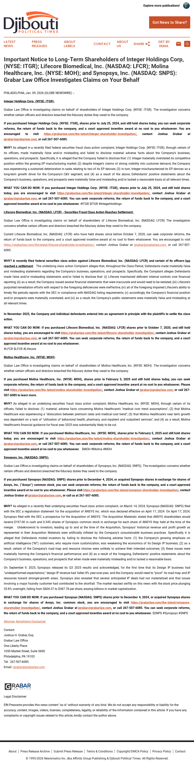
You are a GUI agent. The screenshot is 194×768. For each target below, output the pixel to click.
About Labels (70, 44)
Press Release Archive (35, 751)
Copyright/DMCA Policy (132, 751)
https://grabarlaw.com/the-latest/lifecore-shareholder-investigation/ (49, 245)
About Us (122, 44)
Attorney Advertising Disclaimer (25, 621)
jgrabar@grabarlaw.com (150, 245)
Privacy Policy (161, 751)
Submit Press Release (68, 751)
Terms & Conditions (100, 751)
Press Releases (39, 44)
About (12, 751)
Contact (102, 44)
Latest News (10, 44)
